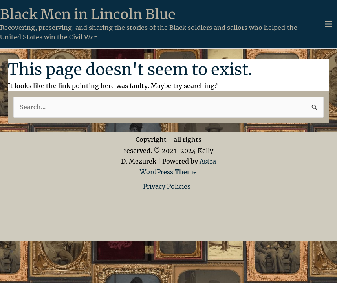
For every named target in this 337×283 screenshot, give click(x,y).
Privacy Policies (168, 186)
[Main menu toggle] (328, 24)
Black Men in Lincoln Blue (88, 14)
